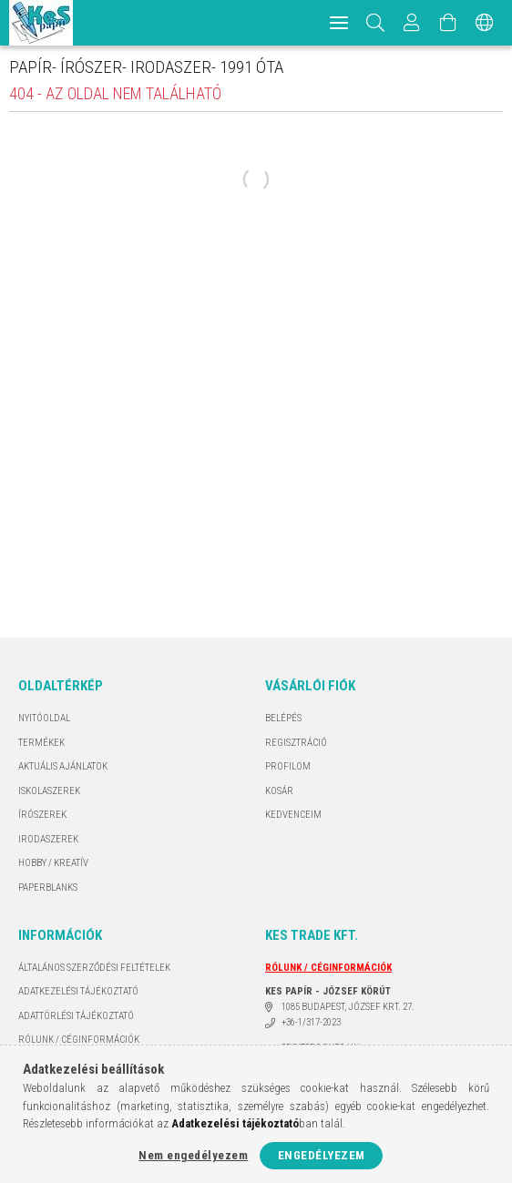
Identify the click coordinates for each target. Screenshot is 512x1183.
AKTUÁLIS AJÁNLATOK (63, 766)
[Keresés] (375, 23)
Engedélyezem (321, 1155)
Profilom (288, 766)
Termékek (41, 743)
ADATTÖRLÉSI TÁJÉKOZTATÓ (76, 1016)
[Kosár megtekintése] (448, 23)
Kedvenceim (293, 815)
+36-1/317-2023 (311, 1022)
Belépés (283, 718)
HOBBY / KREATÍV (53, 863)
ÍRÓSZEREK (42, 815)
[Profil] (412, 23)
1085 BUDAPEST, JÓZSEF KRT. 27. (348, 1007)
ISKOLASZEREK (49, 791)
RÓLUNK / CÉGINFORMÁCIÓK (78, 1039)
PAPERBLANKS (47, 887)
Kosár (279, 791)
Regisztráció (296, 743)
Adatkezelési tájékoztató (78, 991)
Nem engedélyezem (193, 1155)
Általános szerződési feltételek (94, 968)
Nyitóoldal (44, 718)
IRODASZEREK (48, 839)
